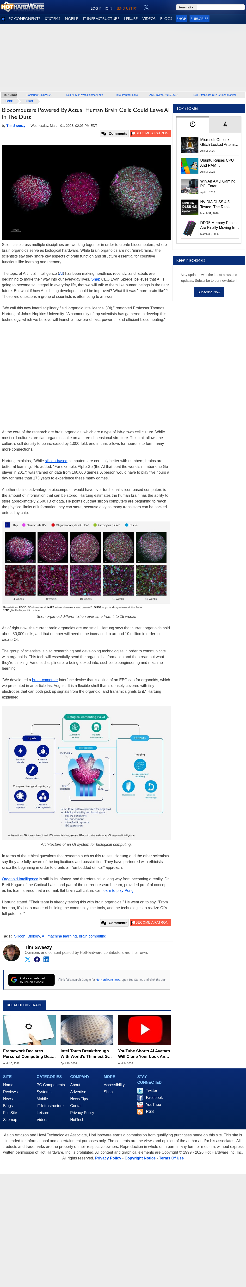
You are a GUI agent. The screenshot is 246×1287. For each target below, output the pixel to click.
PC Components (51, 1085)
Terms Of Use (171, 1158)
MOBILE (71, 18)
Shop (181, 19)
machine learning (62, 936)
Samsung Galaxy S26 (39, 94)
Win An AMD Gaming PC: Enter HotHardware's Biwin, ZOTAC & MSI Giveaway (218, 184)
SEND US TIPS (126, 8)
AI (61, 273)
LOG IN (96, 8)
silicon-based (56, 461)
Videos (43, 1120)
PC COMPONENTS (24, 18)
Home (8, 1085)
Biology (33, 936)
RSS (150, 1111)
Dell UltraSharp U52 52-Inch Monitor (214, 94)
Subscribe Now (208, 292)
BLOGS (166, 18)
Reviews (10, 1092)
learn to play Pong (118, 891)
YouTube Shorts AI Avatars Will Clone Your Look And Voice (144, 1054)
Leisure (43, 1113)
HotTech (77, 1120)
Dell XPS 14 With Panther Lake (84, 94)
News (29, 101)
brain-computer (45, 680)
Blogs (8, 1106)
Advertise (78, 1092)
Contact (76, 1106)
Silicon (19, 936)
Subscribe (199, 19)
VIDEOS (148, 18)
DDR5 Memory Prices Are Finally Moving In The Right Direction (218, 225)
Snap (95, 279)
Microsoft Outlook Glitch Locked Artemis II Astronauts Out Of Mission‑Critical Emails (219, 142)
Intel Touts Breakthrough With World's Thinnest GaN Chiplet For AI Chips (87, 1054)
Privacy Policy (82, 1113)
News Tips (79, 1099)
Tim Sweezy (38, 947)
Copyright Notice (140, 1158)
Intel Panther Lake (127, 94)
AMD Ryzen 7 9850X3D (163, 94)
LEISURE (131, 18)
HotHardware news (108, 979)
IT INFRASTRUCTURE (101, 18)
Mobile (42, 1099)
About (75, 1085)
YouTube (153, 1105)
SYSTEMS (52, 18)
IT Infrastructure (50, 1106)
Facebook (154, 1098)
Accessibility (114, 1085)
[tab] (192, 124)
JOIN (108, 8)
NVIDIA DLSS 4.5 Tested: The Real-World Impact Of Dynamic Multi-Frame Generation (218, 204)
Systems (44, 1092)
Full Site (10, 1113)
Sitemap (10, 1120)
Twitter (151, 1091)
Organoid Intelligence (20, 879)
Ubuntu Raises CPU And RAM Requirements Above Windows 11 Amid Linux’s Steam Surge (217, 163)
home (9, 101)
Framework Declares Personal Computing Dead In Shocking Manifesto (28, 1054)
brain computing (92, 936)
